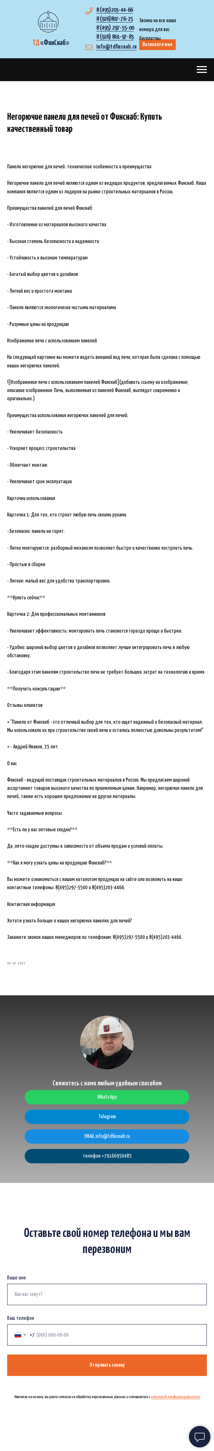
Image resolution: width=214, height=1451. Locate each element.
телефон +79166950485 (107, 1164)
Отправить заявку (107, 1373)
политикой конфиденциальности (175, 1405)
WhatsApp (107, 1105)
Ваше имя (16, 1285)
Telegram (107, 1125)
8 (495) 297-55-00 (115, 28)
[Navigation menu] (202, 69)
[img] (48, 22)
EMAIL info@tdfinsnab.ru (107, 1144)
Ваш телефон (20, 1326)
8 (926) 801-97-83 (115, 37)
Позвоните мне (157, 44)
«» (50, 42)
